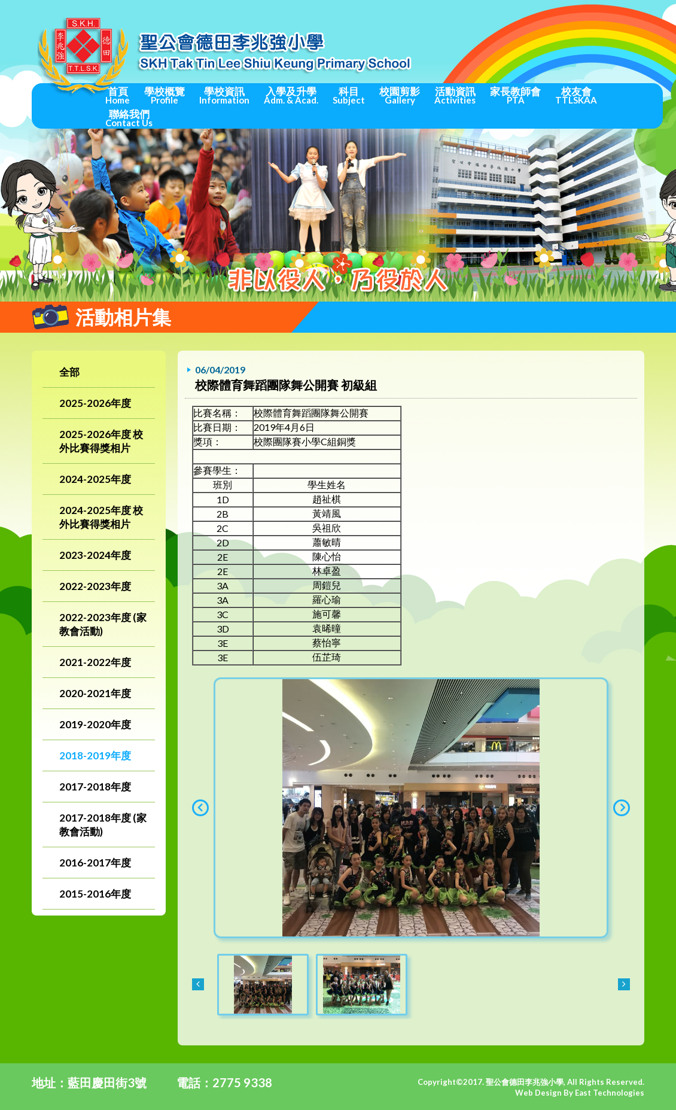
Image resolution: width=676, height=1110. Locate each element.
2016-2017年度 (95, 862)
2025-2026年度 (95, 403)
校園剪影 (399, 95)
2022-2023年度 (95, 586)
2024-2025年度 (95, 479)
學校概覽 (164, 95)
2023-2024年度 (95, 555)
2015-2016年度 (95, 893)
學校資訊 (224, 95)
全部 (69, 372)
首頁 (117, 95)
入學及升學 (291, 95)
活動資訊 (455, 95)
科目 (349, 95)
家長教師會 (515, 95)
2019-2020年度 (95, 724)
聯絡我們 (129, 118)
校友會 (576, 95)
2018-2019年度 (95, 755)
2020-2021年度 (95, 693)
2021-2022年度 (95, 662)
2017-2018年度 (95, 786)
